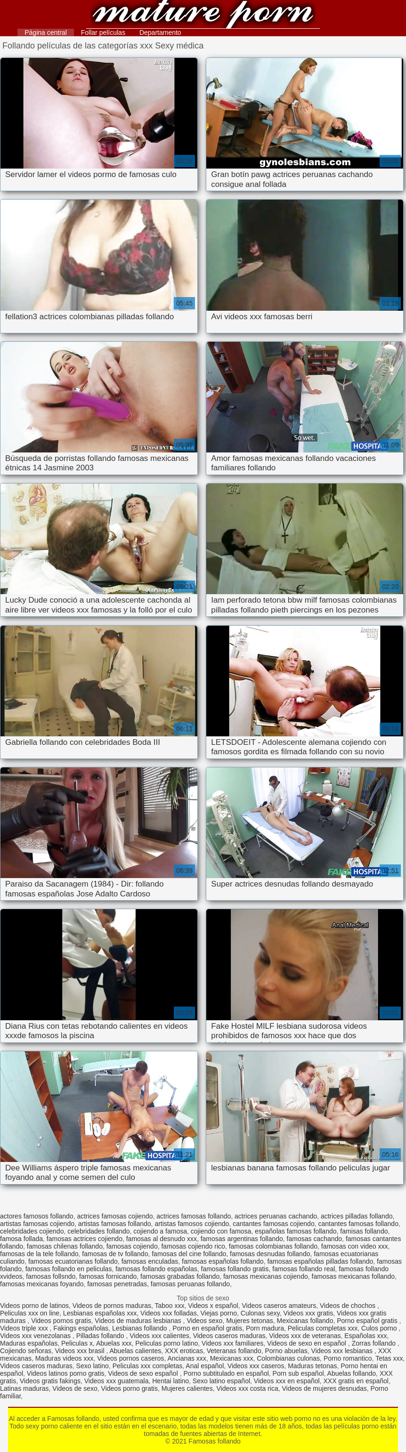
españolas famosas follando (296, 1231)
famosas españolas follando (223, 1261)
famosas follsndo (50, 1276)
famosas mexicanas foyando (41, 1284)
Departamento (160, 32)
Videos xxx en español (287, 1381)
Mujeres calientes (187, 1388)
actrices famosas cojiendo (115, 1216)
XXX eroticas (184, 1351)
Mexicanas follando (305, 1320)
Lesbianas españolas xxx (100, 1313)
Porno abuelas (286, 1351)
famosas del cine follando (189, 1254)
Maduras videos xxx (64, 1358)
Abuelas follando (351, 1373)
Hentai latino (170, 1381)
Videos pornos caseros (130, 1358)
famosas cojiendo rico (193, 1246)
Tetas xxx (389, 1358)
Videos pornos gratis (61, 1320)
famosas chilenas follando (65, 1246)
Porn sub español (298, 1373)
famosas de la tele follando (39, 1254)
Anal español (205, 1366)
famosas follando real (303, 1269)
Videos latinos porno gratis (66, 1373)
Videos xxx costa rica (247, 1388)
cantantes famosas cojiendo (274, 1223)
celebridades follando (98, 1231)
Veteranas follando (234, 1351)
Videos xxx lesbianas (342, 1351)
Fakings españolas (80, 1328)
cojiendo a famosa (160, 1231)
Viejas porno (218, 1313)
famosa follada (21, 1238)
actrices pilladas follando (357, 1216)
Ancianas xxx (186, 1358)
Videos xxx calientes (159, 1335)
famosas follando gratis (235, 1269)
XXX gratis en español (356, 1381)
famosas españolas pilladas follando (320, 1261)
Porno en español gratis (207, 1328)
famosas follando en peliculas (68, 1269)
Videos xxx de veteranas (305, 1335)
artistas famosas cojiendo (37, 1223)
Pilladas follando (101, 1335)
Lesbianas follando (140, 1328)
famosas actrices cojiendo (84, 1238)
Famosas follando (203, 15)
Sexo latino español (221, 1381)
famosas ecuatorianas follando (73, 1261)
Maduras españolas (28, 1343)
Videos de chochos (348, 1305)
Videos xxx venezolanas (36, 1335)
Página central (45, 32)
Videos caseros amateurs (279, 1305)
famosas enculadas (150, 1261)
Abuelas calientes (135, 1351)
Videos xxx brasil (80, 1351)
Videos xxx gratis (308, 1313)
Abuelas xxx (113, 1343)
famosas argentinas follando (242, 1238)
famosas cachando (314, 1238)
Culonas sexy (260, 1313)
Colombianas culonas (288, 1358)
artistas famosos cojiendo (191, 1223)
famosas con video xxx (354, 1246)
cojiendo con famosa (221, 1231)
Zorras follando (375, 1343)
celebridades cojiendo (32, 1231)
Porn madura (265, 1328)
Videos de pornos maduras (112, 1305)
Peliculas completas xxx (323, 1328)
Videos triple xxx (25, 1328)
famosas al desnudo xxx (161, 1238)
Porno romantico (348, 1358)
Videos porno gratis (129, 1388)
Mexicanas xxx (231, 1358)
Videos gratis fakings (50, 1381)
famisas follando (364, 1231)
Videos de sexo (74, 1388)
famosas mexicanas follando (353, 1276)
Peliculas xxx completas (148, 1366)
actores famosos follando (36, 1216)
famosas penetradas (117, 1284)
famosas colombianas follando (273, 1246)
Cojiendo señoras (25, 1351)
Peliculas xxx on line (29, 1313)
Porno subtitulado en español (225, 1373)
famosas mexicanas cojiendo (265, 1276)
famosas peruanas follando (190, 1284)
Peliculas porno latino (166, 1343)
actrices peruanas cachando (276, 1216)
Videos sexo (204, 1320)
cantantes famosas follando (358, 1223)
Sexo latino (92, 1366)
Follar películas (103, 32)
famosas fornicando (108, 1276)
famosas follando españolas (156, 1269)
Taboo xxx (169, 1305)
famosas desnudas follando (270, 1254)
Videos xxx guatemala (116, 1381)
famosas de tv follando (115, 1254)
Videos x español (213, 1305)
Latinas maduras (24, 1388)
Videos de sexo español (143, 1373)
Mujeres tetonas (249, 1320)
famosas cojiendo (132, 1246)
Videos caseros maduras (229, 1335)
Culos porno (379, 1328)
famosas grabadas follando (179, 1276)
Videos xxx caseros (255, 1366)
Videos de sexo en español (307, 1343)
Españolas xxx (365, 1335)
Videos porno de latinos (34, 1305)
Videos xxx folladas (168, 1313)
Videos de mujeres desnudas (324, 1388)
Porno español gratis (368, 1320)
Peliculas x (77, 1343)
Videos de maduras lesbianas (139, 1320)
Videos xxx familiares (232, 1343)
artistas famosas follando (114, 1223)
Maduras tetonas (312, 1366)
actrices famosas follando (193, 1216)
